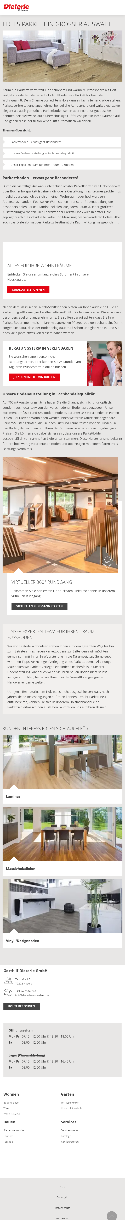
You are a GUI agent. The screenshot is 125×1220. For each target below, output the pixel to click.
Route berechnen (21, 1006)
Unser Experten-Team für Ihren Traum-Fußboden (42, 165)
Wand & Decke (11, 1114)
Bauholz (8, 1136)
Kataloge (66, 1136)
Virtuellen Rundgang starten (39, 606)
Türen (6, 1108)
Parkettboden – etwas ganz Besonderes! (36, 142)
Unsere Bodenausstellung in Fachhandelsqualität (42, 153)
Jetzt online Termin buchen (34, 377)
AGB (62, 1186)
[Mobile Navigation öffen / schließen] (118, 7)
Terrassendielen (70, 1102)
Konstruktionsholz (71, 1108)
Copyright (62, 1197)
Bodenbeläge (11, 1102)
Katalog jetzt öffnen (28, 290)
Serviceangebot (70, 1130)
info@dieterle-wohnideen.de (32, 995)
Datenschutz (62, 1207)
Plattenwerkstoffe (13, 1130)
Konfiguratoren (70, 1141)
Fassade (8, 1141)
